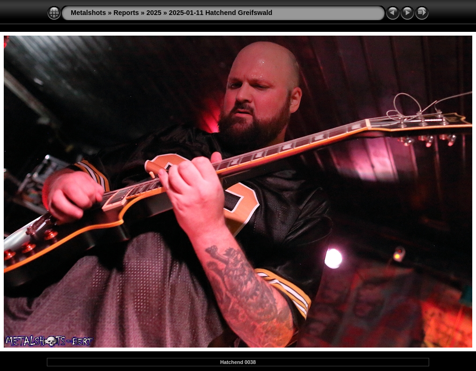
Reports (126, 12)
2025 (154, 12)
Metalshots (88, 12)
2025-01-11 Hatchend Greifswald (221, 12)
